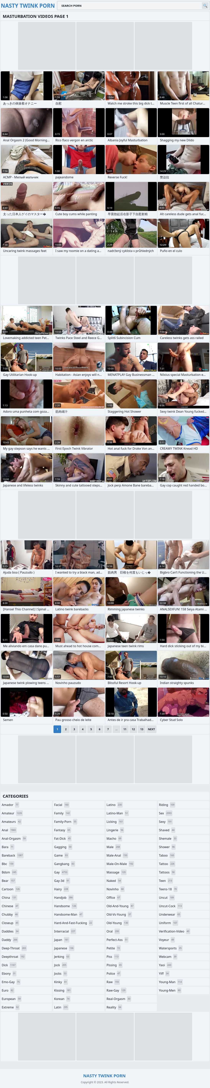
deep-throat (14, 948)
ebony (9, 973)
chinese (10, 906)
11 (124, 729)
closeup (10, 923)
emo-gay (11, 982)
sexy (166, 822)
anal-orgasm (14, 838)
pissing (115, 965)
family (62, 813)
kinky (61, 982)
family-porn (65, 822)
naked (114, 881)
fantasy (62, 830)
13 (141, 729)
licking (115, 822)
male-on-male (120, 864)
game (61, 855)
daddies (10, 931)
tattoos (167, 872)
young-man (171, 982)
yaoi (165, 965)
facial (61, 805)
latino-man (118, 813)
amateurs (12, 822)
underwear (170, 914)
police (114, 973)
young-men (170, 990)
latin (61, 1007)
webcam (168, 957)
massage (117, 872)
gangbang (64, 864)
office (114, 897)
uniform (168, 923)
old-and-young (120, 906)
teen (166, 881)
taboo (167, 855)
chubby (10, 914)
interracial (65, 931)
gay (61, 872)
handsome (65, 906)
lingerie (115, 830)
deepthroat (14, 957)
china (9, 897)
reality (114, 1007)
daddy (10, 940)
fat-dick (63, 838)
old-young (118, 923)
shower (167, 847)
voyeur (167, 940)
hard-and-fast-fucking (73, 923)
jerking (62, 957)
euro (8, 990)
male (114, 847)
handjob (64, 897)
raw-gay (116, 990)
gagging (63, 847)
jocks (60, 973)
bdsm (9, 872)
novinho (116, 889)
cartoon (11, 889)
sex (166, 813)
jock (60, 965)
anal (9, 830)
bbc (8, 864)
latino (115, 805)
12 (133, 729)
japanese (64, 948)
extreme (11, 1007)
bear (9, 881)
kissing (63, 990)
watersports (171, 948)
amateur (12, 813)
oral (113, 931)
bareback (13, 855)
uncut (167, 897)
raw (113, 982)
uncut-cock (171, 906)
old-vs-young (119, 914)
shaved (167, 830)
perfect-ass (118, 940)
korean (62, 999)
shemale (168, 838)
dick (9, 965)
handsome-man (68, 914)
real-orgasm (119, 999)
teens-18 (168, 889)
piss (113, 957)
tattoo (167, 864)
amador (10, 805)
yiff (164, 973)
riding (167, 805)
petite (114, 948)
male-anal (117, 855)
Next (151, 729)
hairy (61, 889)
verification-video (174, 931)
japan (61, 940)
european (11, 999)
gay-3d (62, 881)
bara (8, 847)
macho (114, 838)
